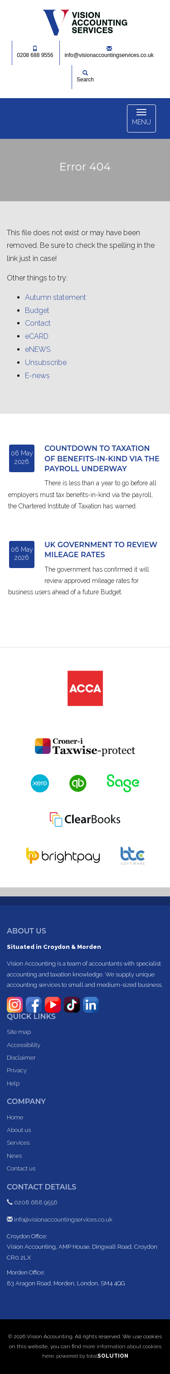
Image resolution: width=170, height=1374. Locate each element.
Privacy (17, 1070)
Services (18, 1142)
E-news (37, 375)
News (14, 1155)
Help (13, 1083)
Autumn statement (55, 297)
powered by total (92, 1356)
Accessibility (23, 1045)
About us (19, 1130)
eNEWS (37, 349)
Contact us (21, 1168)
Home (15, 1117)
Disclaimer (21, 1057)
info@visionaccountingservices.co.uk (108, 52)
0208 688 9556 (35, 52)
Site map (19, 1031)
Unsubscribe (46, 362)
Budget (37, 310)
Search (85, 76)
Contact (38, 323)
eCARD (37, 336)
